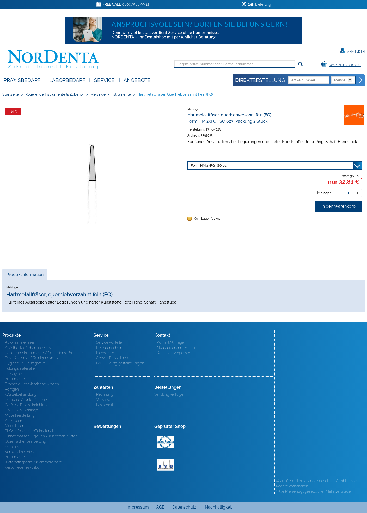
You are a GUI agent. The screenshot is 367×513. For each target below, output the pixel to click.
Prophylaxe (14, 374)
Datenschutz (184, 507)
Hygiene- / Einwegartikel (25, 363)
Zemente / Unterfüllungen (27, 400)
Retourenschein (109, 347)
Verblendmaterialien (21, 452)
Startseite (10, 94)
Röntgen (12, 389)
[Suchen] (300, 64)
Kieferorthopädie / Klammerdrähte (33, 462)
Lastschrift (104, 405)
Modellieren (14, 426)
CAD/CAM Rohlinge (21, 410)
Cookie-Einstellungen (113, 358)
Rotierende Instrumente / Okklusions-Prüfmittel (44, 353)
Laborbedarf (67, 79)
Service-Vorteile (109, 342)
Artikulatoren (15, 420)
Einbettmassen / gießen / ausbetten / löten (41, 436)
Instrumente (15, 379)
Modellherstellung (19, 415)
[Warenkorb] (342, 64)
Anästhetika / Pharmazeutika (28, 347)
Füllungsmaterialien (21, 368)
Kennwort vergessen (174, 353)
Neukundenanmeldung (176, 347)
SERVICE (104, 79)
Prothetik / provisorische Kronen (32, 384)
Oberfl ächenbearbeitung (25, 441)
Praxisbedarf (22, 79)
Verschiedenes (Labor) (23, 467)
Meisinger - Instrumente (110, 94)
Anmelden (352, 50)
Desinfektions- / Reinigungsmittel (32, 358)
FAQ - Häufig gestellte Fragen (120, 363)
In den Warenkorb (338, 206)
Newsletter (105, 353)
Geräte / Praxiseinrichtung (26, 405)
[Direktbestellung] (361, 80)
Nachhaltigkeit (218, 507)
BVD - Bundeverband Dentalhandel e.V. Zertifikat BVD (165, 465)
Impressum (138, 507)
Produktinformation (25, 275)
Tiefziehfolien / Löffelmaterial (29, 431)
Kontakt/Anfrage (170, 342)
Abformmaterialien (20, 342)
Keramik (12, 446)
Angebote (137, 79)
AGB (160, 507)
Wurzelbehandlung (20, 394)
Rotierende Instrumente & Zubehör (54, 94)
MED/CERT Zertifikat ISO (165, 442)
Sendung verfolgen (169, 394)
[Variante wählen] (274, 165)
